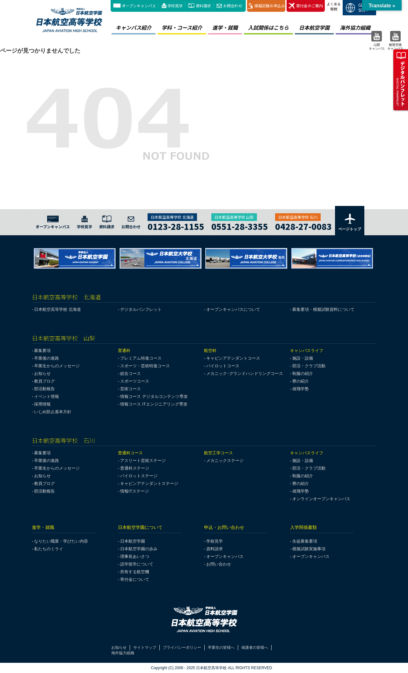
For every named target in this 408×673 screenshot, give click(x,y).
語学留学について (136, 564)
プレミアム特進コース (141, 358)
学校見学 (175, 5)
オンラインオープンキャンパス (321, 498)
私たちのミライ (48, 548)
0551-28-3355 (239, 225)
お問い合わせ (218, 564)
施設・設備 (302, 358)
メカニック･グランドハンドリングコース (244, 373)
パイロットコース (222, 365)
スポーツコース (134, 381)
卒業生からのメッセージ (57, 365)
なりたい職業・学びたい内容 (61, 541)
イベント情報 (46, 396)
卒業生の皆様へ (221, 647)
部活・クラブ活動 (308, 365)
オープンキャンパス (139, 5)
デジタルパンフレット (141, 309)
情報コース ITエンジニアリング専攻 (153, 404)
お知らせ (42, 373)
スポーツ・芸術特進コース (145, 365)
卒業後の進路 (46, 358)
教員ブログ (44, 381)
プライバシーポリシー (182, 647)
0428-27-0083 (303, 225)
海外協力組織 (355, 27)
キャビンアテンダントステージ (149, 483)
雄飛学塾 (300, 388)
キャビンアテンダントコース (233, 358)
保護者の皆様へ (254, 647)
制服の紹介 (302, 373)
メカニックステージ (225, 460)
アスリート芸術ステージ (143, 460)
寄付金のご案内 (305, 6)
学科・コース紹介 (182, 27)
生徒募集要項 (304, 541)
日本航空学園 (314, 27)
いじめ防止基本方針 (52, 411)
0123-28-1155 (176, 225)
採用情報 (42, 404)
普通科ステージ (134, 468)
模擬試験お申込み (266, 6)
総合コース (130, 373)
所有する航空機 (134, 571)
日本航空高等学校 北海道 (57, 309)
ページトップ (349, 221)
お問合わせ (232, 5)
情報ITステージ (134, 491)
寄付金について (134, 579)
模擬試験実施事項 (308, 548)
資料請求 (203, 5)
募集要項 (42, 350)
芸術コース (130, 388)
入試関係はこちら (268, 27)
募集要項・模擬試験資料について (323, 309)
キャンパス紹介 (133, 27)
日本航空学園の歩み (138, 548)
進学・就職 (225, 27)
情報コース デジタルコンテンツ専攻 (154, 396)
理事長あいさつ (134, 556)
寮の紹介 (300, 381)
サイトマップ (144, 647)
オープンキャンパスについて (233, 309)
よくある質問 (334, 6)
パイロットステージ (138, 475)
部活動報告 (44, 388)
